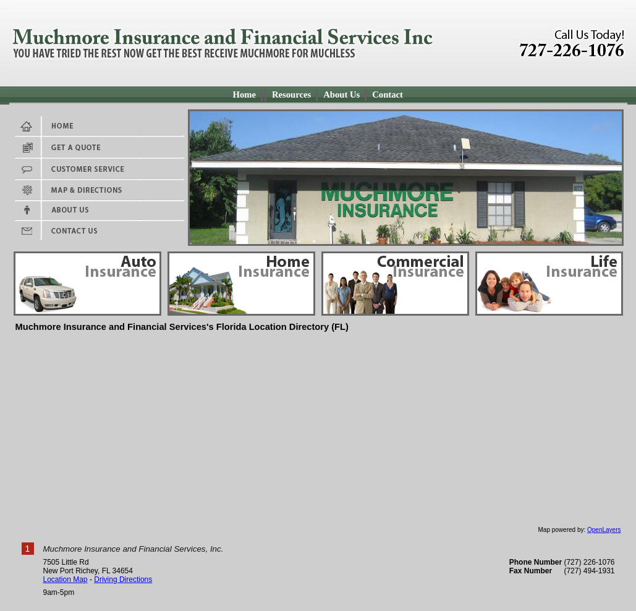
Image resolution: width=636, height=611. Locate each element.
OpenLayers (604, 529)
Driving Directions (123, 579)
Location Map (65, 579)
